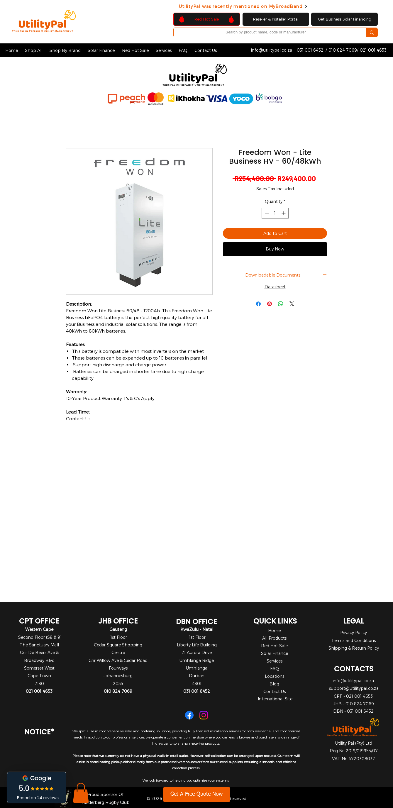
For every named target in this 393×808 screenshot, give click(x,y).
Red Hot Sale (274, 645)
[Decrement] (266, 213)
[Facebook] (189, 715)
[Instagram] (203, 715)
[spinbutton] (275, 213)
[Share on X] (291, 303)
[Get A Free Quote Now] (196, 794)
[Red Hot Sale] (206, 19)
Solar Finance (274, 653)
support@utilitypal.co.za (354, 688)
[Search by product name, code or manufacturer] (265, 32)
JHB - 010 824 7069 (353, 703)
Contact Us (274, 691)
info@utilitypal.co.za (353, 680)
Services (274, 660)
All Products (274, 638)
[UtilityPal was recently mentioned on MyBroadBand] (243, 6)
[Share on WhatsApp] (280, 303)
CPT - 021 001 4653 (353, 696)
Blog (274, 683)
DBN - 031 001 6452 (353, 711)
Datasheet (275, 286)
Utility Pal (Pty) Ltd (353, 743)
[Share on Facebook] (258, 303)
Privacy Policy (353, 632)
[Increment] (284, 213)
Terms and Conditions (353, 640)
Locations (274, 676)
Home (274, 630)
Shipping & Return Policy (353, 648)
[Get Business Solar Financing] (344, 19)
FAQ (274, 668)
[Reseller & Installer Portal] (276, 19)
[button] (33, 50)
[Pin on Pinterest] (269, 303)
